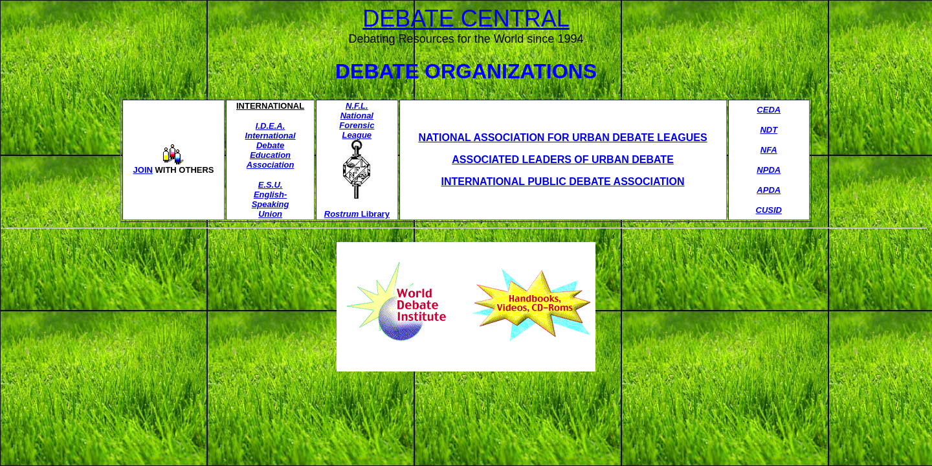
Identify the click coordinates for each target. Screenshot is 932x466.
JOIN (143, 170)
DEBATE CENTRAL (465, 18)
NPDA (769, 170)
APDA (769, 190)
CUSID (769, 210)
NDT (768, 130)
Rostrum (341, 214)
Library (374, 214)
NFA (768, 150)
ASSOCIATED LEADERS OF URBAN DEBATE (563, 159)
